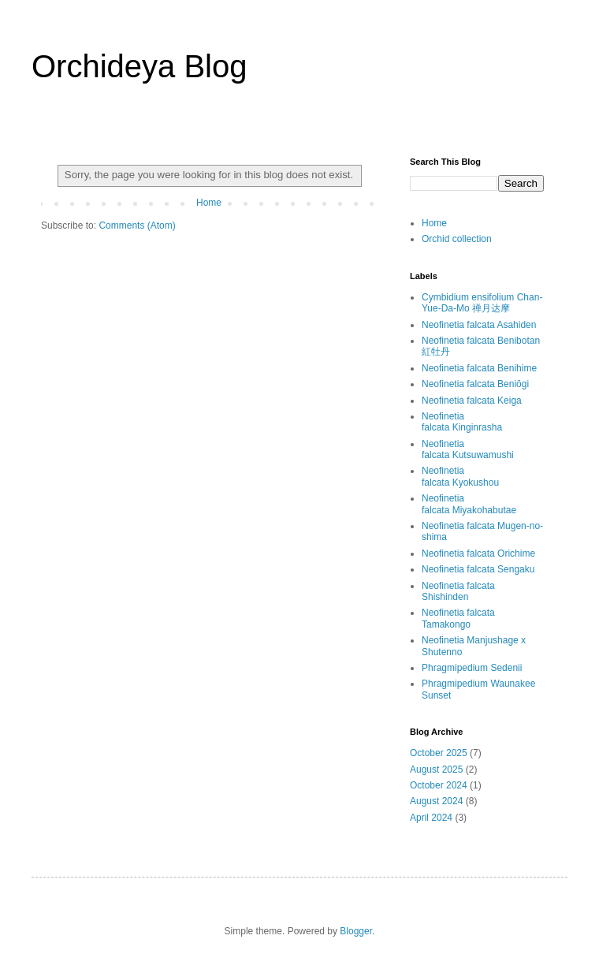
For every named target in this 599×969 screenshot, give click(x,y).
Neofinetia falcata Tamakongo (458, 618)
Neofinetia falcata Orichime (478, 553)
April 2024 (431, 817)
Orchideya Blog (139, 66)
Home (208, 202)
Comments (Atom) (137, 225)
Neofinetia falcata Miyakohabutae (469, 504)
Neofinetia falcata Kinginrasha (462, 422)
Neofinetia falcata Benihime (479, 368)
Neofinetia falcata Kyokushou (460, 476)
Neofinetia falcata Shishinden (458, 591)
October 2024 (438, 785)
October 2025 (438, 752)
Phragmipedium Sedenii (472, 667)
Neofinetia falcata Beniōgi (475, 383)
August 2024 (436, 801)
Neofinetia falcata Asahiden (479, 324)
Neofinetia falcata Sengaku (478, 569)
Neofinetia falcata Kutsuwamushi (468, 449)
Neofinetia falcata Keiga (472, 400)
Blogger (356, 931)
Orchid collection (457, 238)
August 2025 (436, 769)
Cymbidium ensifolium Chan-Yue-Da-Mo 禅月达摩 (482, 303)
